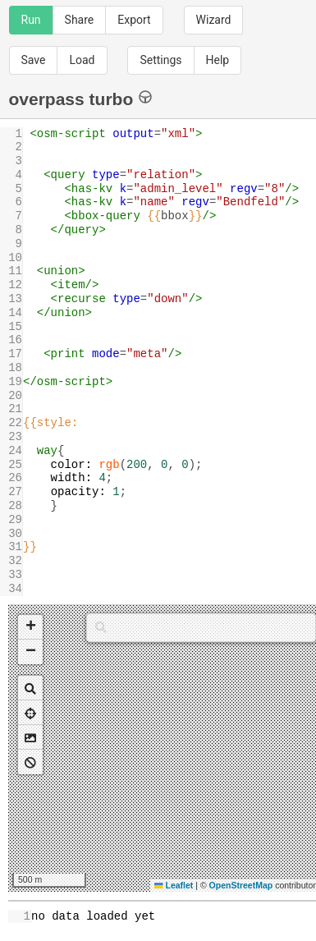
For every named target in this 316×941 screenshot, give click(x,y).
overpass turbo (81, 98)
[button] (30, 627)
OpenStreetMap (241, 885)
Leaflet (173, 885)
